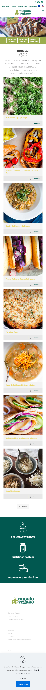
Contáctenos (33, 6)
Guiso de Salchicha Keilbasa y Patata (20, 385)
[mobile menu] (43, 11)
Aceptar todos (23, 684)
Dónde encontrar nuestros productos (19, 640)
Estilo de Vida (22, 6)
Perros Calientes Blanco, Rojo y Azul (20, 279)
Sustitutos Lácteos (23, 40)
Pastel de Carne (12, 332)
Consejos (11, 636)
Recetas (10, 633)
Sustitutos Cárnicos (12, 40)
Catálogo (11, 630)
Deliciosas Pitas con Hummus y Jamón (21, 438)
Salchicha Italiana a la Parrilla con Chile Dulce (22, 172)
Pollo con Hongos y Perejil (16, 118)
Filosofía (13, 6)
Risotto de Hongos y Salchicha (18, 226)
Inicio (10, 650)
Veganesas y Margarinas (34, 40)
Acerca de (5, 6)
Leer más (36, 123)
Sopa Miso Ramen (13, 491)
